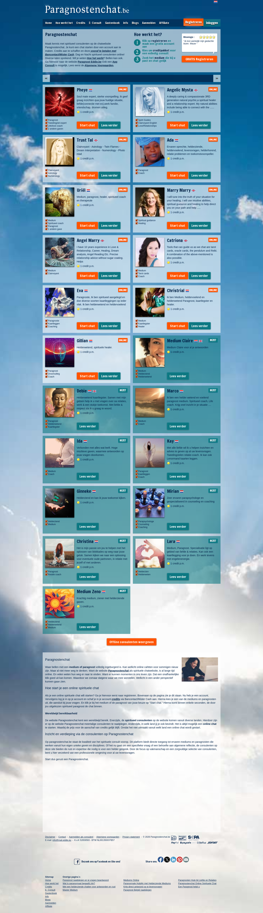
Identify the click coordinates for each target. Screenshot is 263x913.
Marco (175, 391)
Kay (172, 441)
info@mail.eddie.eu (61, 840)
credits (116, 699)
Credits (80, 23)
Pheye (84, 90)
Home (48, 23)
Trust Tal (87, 140)
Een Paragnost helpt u (189, 886)
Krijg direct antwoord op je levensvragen (142, 886)
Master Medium (70, 890)
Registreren (193, 22)
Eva (82, 290)
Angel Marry (90, 240)
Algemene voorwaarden (107, 837)
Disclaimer (50, 837)
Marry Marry (181, 190)
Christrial (178, 290)
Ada (172, 140)
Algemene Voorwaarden (99, 65)
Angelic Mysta (182, 90)
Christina (87, 541)
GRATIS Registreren (199, 59)
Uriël (83, 190)
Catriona (177, 240)
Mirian (175, 491)
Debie (86, 391)
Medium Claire (184, 341)
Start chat (87, 125)
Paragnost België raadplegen (137, 890)
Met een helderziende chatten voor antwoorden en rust (89, 886)
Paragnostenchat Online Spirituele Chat (197, 883)
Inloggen (212, 23)
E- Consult (95, 23)
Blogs (135, 23)
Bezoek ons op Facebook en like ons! (97, 862)
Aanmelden (149, 23)
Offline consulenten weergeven (131, 642)
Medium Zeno (91, 591)
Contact (62, 837)
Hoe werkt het (64, 23)
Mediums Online (131, 880)
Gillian (85, 341)
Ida (82, 441)
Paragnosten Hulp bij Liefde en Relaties (197, 880)
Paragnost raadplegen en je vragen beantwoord (86, 880)
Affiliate (164, 23)
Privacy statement (131, 837)
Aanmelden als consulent (81, 837)
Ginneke (86, 491)
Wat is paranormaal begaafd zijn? (79, 883)
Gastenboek (112, 23)
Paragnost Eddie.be (89, 61)
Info (125, 23)
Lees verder (109, 125)
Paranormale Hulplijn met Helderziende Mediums (147, 883)
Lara (173, 541)
